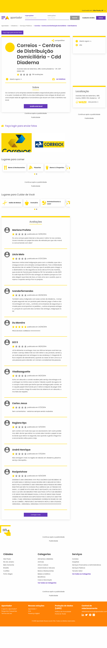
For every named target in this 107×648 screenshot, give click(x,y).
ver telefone (60, 79)
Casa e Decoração (45, 580)
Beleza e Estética (44, 574)
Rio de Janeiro (8, 562)
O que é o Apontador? (9, 609)
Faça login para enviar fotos (12, 32)
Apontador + (32, 609)
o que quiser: (29, 15)
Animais (41, 562)
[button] (34, 174)
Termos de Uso (6, 613)
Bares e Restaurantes (46, 571)
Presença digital (34, 613)
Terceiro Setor (77, 571)
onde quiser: (52, 15)
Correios (75, 559)
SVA (29, 611)
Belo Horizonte (8, 565)
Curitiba (6, 571)
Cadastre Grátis (88, 18)
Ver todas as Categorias (47, 583)
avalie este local (36, 106)
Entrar (101, 18)
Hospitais (75, 562)
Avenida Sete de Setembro (27, 69)
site (79, 45)
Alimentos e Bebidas (45, 559)
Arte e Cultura (43, 565)
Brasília (6, 568)
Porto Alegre (7, 574)
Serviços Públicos (78, 568)
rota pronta (87, 102)
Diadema (50, 69)
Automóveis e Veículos (46, 568)
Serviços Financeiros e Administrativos (86, 565)
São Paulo (7, 559)
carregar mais (35, 515)
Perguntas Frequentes (9, 611)
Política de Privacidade (63, 612)
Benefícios (41, 577)
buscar (74, 18)
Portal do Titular (60, 614)
